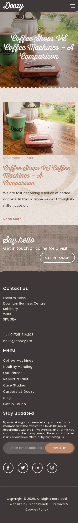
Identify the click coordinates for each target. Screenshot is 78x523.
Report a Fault (16, 379)
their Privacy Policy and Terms (47, 430)
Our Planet (12, 373)
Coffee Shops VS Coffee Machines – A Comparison (36, 175)
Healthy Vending (17, 367)
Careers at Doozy (19, 392)
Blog (7, 398)
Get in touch (57, 257)
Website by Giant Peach (29, 504)
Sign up (59, 448)
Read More (12, 219)
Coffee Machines (18, 360)
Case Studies (14, 385)
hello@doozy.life (17, 341)
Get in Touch (14, 404)
